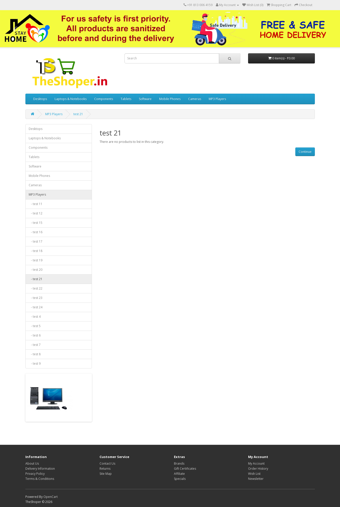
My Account (256, 463)
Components (103, 99)
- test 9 (35, 363)
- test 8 (35, 354)
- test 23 (35, 298)
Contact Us (107, 463)
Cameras (194, 99)
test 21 (78, 114)
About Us (32, 463)
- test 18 (35, 251)
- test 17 (35, 241)
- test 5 (35, 326)
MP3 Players (217, 99)
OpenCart (50, 497)
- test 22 (35, 288)
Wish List (254, 473)
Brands (179, 463)
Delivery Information (40, 468)
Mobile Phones (170, 99)
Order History (258, 468)
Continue (305, 151)
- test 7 (35, 345)
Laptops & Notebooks (71, 99)
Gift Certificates (185, 468)
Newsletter (256, 479)
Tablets (126, 99)
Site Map (106, 473)
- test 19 (35, 260)
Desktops (40, 99)
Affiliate (179, 473)
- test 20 (35, 269)
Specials (180, 479)
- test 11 (35, 204)
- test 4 (35, 316)
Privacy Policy (35, 473)
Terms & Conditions (39, 479)
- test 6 (35, 335)
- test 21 (35, 279)
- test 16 (35, 232)
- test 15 (35, 223)
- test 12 (35, 213)
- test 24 (35, 307)
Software (145, 99)
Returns (105, 468)
